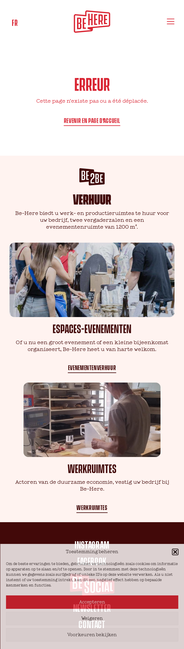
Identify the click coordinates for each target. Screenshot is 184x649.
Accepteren (92, 602)
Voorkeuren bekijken (92, 635)
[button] (175, 552)
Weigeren (92, 618)
